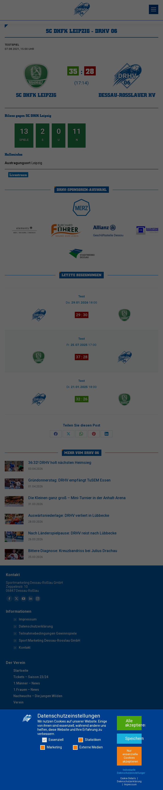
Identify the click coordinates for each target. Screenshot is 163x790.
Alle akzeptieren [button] (133, 723)
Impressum (130, 784)
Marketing (51, 747)
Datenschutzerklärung (129, 781)
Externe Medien (88, 747)
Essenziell (53, 740)
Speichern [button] (133, 738)
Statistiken (89, 740)
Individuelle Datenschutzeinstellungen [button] (131, 771)
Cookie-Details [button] (128, 778)
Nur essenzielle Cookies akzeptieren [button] (130, 756)
